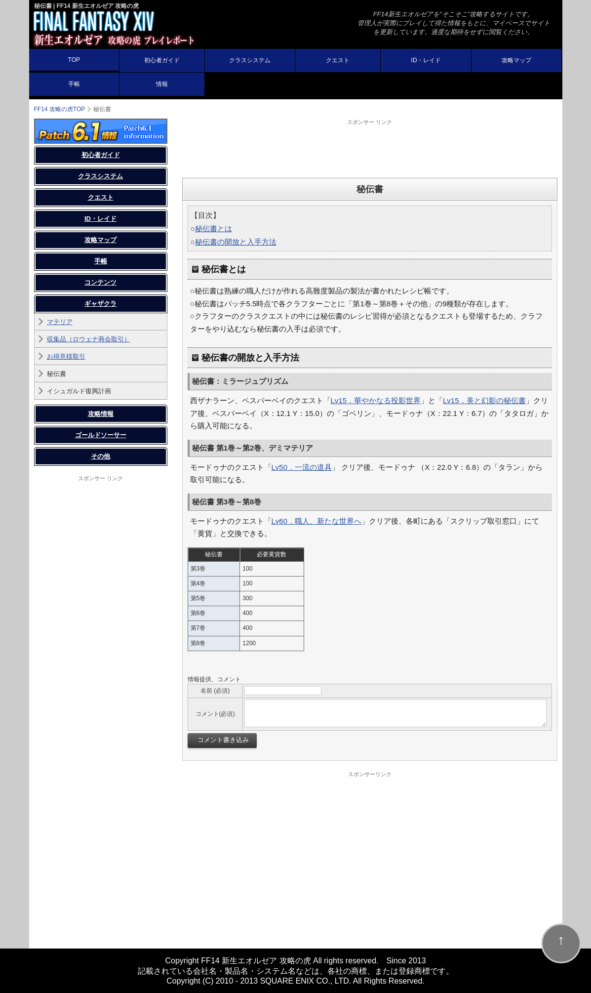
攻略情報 (101, 413)
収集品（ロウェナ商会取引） (88, 339)
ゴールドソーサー (100, 435)
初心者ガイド (162, 60)
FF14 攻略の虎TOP (59, 109)
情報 (162, 84)
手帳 (74, 84)
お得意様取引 (66, 356)
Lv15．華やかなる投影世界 (376, 400)
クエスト (338, 60)
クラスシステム (250, 60)
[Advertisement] (369, 148)
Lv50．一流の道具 (302, 467)
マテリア (60, 322)
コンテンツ (100, 282)
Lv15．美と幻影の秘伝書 (484, 400)
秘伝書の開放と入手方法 (235, 242)
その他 (100, 456)
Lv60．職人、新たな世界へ (317, 521)
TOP (74, 59)
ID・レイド (426, 60)
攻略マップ (516, 60)
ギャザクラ (100, 303)
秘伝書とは (213, 228)
